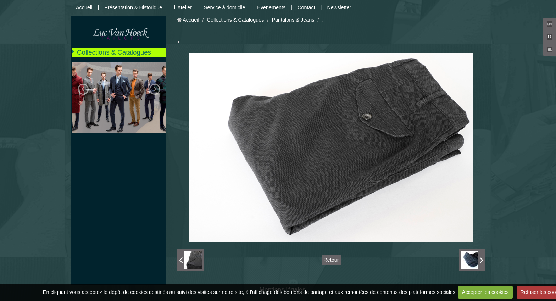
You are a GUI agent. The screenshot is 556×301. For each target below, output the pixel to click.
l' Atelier (183, 7)
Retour (331, 260)
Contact (306, 7)
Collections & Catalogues (114, 52)
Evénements (271, 7)
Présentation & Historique (133, 7)
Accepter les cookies (485, 292)
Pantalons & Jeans (293, 20)
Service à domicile (224, 7)
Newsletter (339, 7)
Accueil (84, 7)
